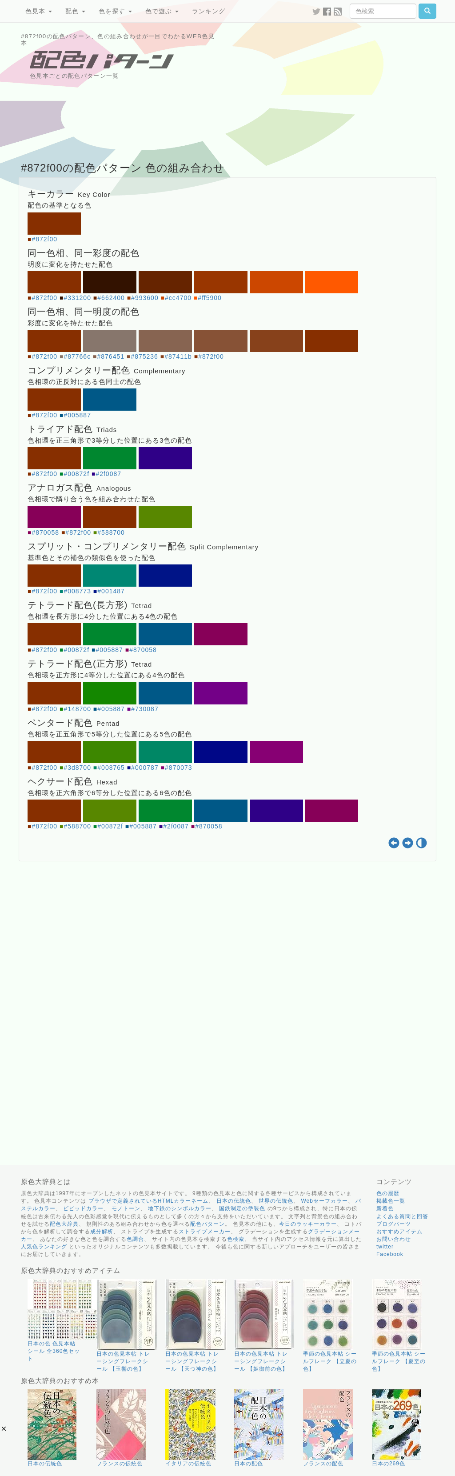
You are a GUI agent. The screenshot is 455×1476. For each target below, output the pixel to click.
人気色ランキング (44, 1247)
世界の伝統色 (276, 1201)
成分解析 (101, 1231)
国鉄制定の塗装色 (242, 1208)
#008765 (111, 767)
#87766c (77, 356)
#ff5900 (209, 297)
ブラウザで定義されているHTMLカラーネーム (148, 1201)
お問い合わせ (393, 1239)
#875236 (144, 356)
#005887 (77, 415)
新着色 (385, 1208)
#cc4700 (178, 297)
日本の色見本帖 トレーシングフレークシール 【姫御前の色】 (261, 1361)
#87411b (178, 356)
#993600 (145, 297)
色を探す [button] (115, 11)
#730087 (145, 708)
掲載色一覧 (390, 1201)
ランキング (208, 11)
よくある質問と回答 (402, 1216)
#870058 (45, 532)
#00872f (76, 473)
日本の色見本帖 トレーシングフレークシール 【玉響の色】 (123, 1361)
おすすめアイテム (399, 1231)
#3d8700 (77, 767)
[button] (3, 1428)
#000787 (145, 767)
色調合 (135, 1239)
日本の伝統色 (233, 1201)
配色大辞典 (64, 1224)
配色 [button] (75, 11)
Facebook (389, 1254)
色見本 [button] (38, 11)
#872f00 (44, 239)
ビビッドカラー (83, 1208)
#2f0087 (108, 473)
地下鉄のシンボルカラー (180, 1208)
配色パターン (207, 1224)
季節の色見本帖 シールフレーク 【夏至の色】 (399, 1361)
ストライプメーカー (205, 1231)
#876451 (111, 356)
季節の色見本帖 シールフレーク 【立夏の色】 (330, 1361)
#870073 (178, 767)
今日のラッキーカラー (308, 1224)
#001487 (111, 591)
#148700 (77, 708)
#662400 (111, 297)
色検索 (235, 1239)
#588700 (111, 532)
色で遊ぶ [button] (162, 11)
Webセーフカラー (324, 1201)
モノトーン (126, 1208)
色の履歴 (387, 1193)
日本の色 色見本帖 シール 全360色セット (54, 1351)
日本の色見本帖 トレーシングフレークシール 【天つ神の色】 (192, 1361)
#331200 (77, 297)
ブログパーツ (393, 1224)
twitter (385, 1247)
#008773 (77, 591)
